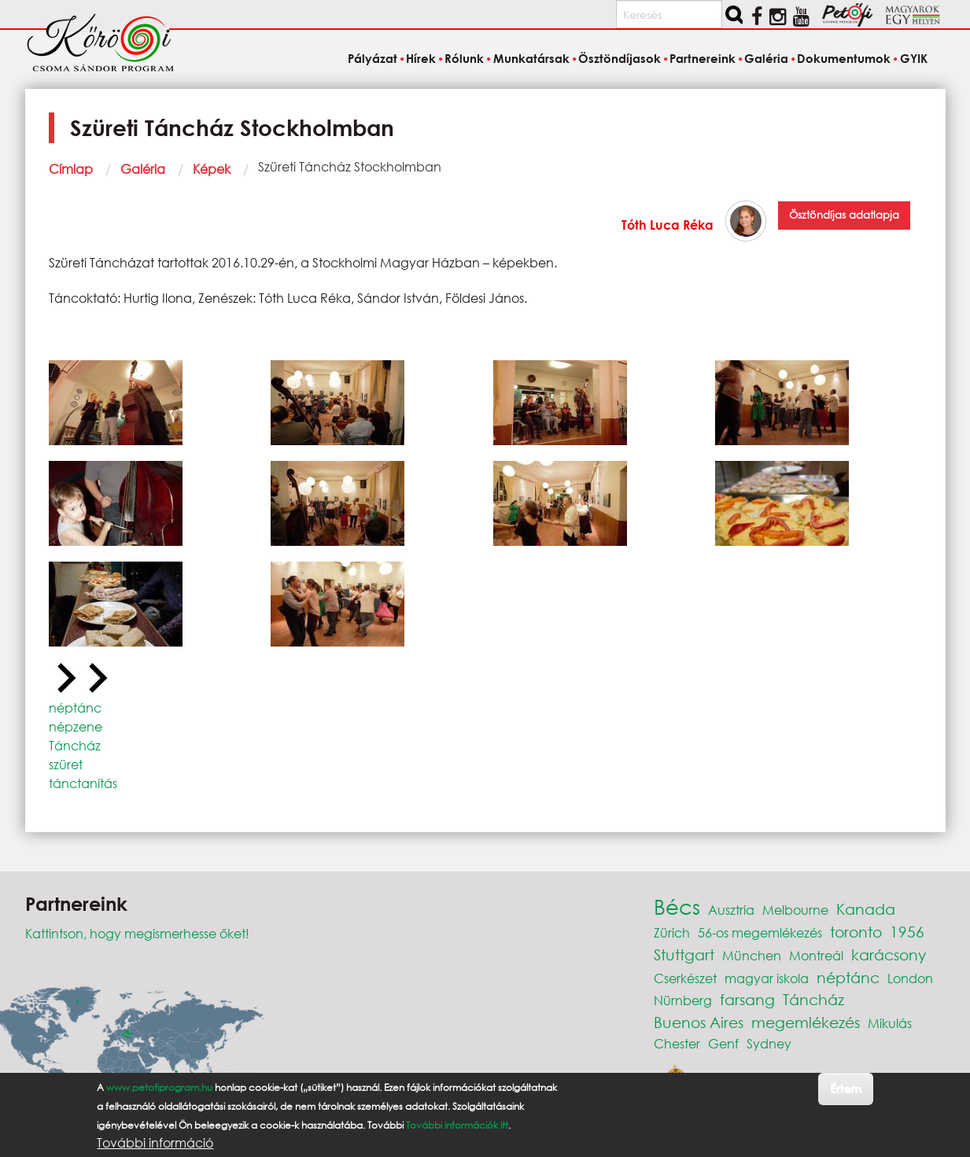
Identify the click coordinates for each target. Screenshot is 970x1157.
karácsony (888, 954)
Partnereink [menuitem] (702, 58)
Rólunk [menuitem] (464, 58)
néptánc (75, 707)
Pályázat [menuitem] (372, 58)
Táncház (75, 745)
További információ (155, 1143)
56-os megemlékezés (760, 932)
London (910, 978)
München (751, 955)
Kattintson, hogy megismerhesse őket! (137, 933)
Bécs (677, 906)
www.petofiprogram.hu (159, 1087)
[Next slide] (96, 678)
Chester (677, 1043)
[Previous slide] (64, 678)
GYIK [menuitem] (914, 58)
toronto (856, 932)
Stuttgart (684, 954)
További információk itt (457, 1125)
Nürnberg (683, 1000)
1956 (907, 932)
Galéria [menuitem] (766, 58)
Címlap (71, 168)
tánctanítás (83, 783)
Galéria (142, 168)
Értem (845, 1088)
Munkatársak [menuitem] (531, 58)
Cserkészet (685, 978)
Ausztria (731, 909)
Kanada (865, 909)
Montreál (816, 955)
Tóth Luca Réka (667, 224)
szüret (66, 764)
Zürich (672, 932)
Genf (723, 1043)
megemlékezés (805, 1022)
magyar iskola (767, 978)
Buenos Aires (698, 1022)
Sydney (769, 1043)
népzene (75, 726)
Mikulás (890, 1023)
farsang (747, 999)
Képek (212, 168)
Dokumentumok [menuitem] (844, 58)
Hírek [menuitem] (421, 58)
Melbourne (795, 909)
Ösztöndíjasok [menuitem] (619, 58)
